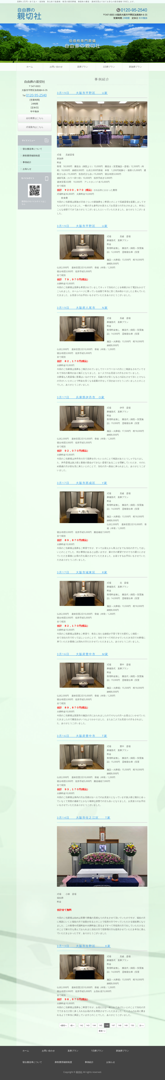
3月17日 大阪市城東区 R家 (82, 572)
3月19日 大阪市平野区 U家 (82, 93)
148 (119, 1025)
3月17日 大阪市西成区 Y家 (82, 483)
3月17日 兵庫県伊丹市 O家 (81, 397)
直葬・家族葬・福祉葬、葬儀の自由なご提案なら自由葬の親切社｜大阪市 (29, 14)
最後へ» (102, 1030)
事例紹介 (27, 162)
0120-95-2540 (36, 95)
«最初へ (63, 1025)
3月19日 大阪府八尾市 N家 (82, 307)
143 (87, 1025)
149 (126, 1025)
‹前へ (72, 1025)
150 (132, 1025)
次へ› (141, 1025)
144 (94, 1025)
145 (100, 1025)
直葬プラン (82, 67)
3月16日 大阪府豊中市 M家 (82, 654)
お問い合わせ (56, 67)
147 (113, 1025)
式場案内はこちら (34, 127)
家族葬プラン (135, 67)
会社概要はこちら (34, 118)
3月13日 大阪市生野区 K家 (84, 946)
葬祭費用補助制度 (31, 155)
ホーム (29, 67)
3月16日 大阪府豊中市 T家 (82, 736)
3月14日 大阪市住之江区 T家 (83, 817)
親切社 (79, 1072)
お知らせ (27, 168)
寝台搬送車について (32, 148)
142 (81, 1025)
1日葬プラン (109, 67)
